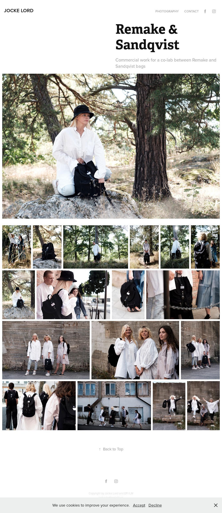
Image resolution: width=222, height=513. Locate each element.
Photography (167, 11)
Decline (155, 505)
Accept (139, 505)
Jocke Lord (19, 10)
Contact (191, 11)
